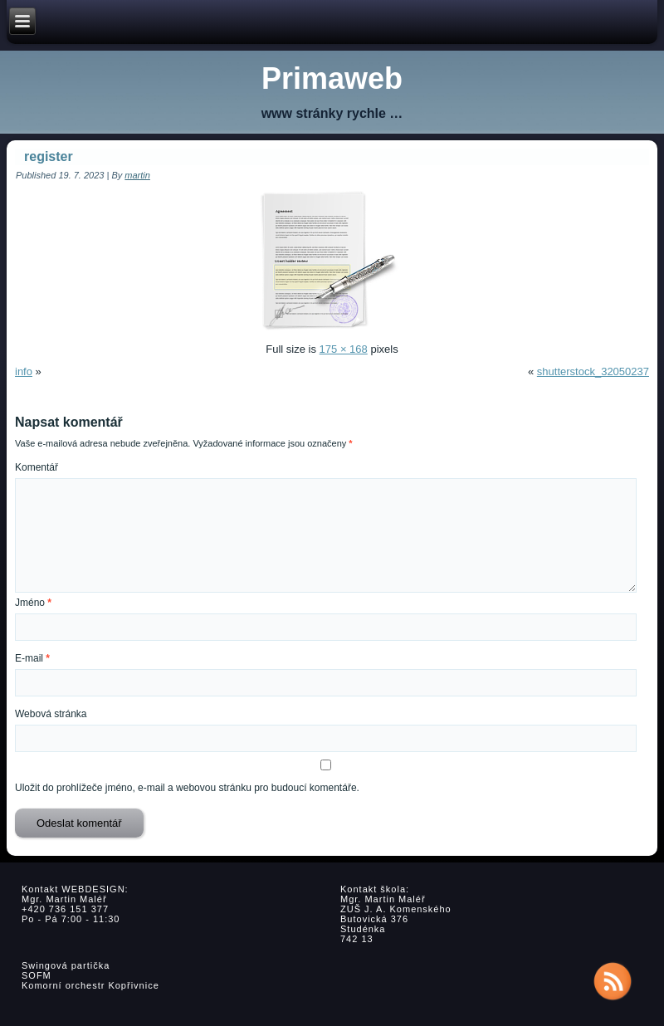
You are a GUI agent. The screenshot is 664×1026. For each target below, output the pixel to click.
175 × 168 (344, 349)
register (48, 156)
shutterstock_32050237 (593, 371)
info (23, 371)
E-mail (32, 658)
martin (137, 175)
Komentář (36, 467)
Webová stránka (51, 714)
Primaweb (332, 78)
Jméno (33, 602)
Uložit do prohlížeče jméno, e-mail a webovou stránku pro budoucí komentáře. (187, 788)
